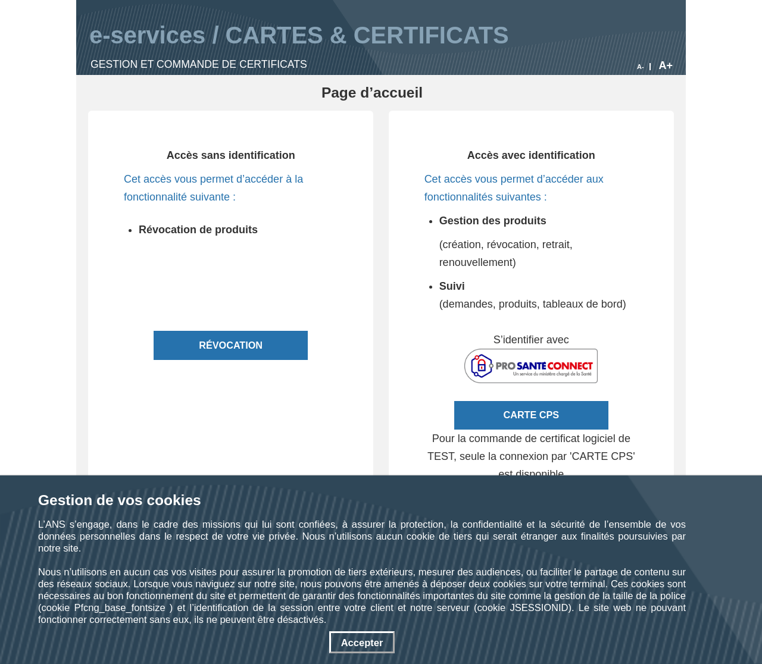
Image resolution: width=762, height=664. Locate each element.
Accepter (362, 642)
